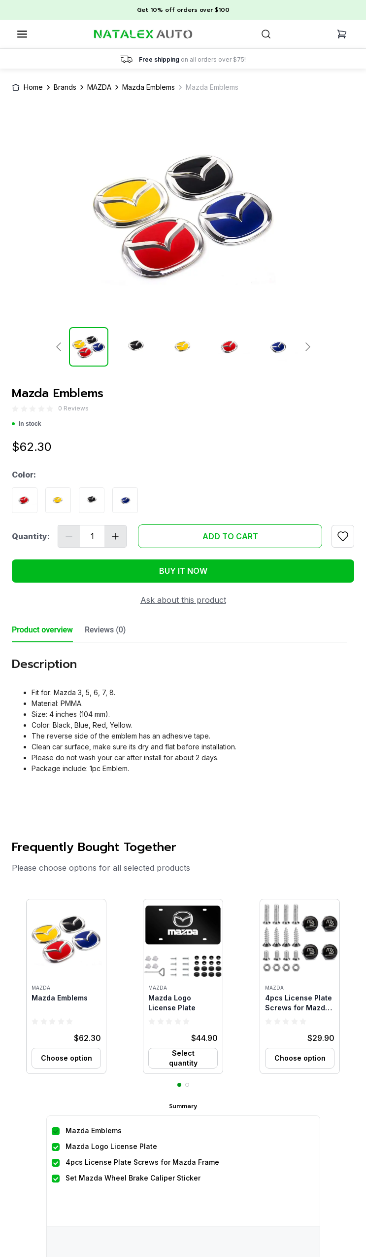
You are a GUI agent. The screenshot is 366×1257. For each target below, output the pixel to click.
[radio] (15, 408)
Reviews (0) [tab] (105, 629)
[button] (66, 986)
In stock (26, 423)
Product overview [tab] (42, 629)
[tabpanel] (179, 711)
